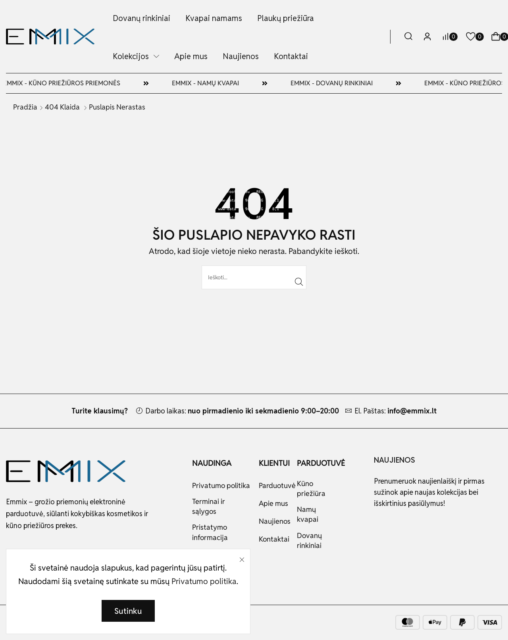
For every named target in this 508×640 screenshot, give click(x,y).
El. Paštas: (395, 410)
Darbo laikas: (242, 410)
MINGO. (44, 622)
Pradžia (25, 106)
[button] (408, 36)
